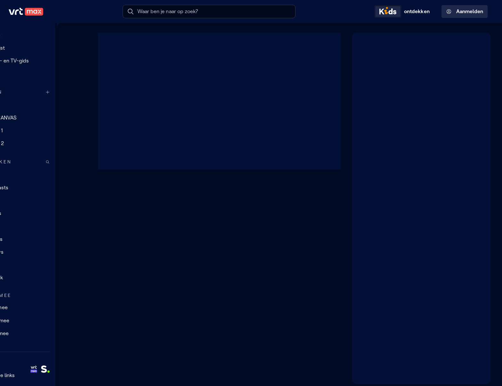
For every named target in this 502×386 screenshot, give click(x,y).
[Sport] (43, 265)
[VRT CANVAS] (43, 117)
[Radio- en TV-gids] (43, 61)
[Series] (43, 213)
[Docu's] (43, 239)
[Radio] (43, 174)
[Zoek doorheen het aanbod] (79, 162)
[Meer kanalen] (79, 92)
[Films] (43, 226)
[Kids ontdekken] (404, 11)
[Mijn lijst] (43, 48)
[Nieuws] (43, 252)
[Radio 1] (43, 131)
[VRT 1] (43, 105)
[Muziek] (43, 278)
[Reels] (43, 74)
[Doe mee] (43, 307)
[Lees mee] (43, 320)
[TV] (43, 200)
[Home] (43, 35)
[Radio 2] (43, 143)
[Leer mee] (43, 333)
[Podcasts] (43, 188)
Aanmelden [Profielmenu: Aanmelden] (464, 11)
